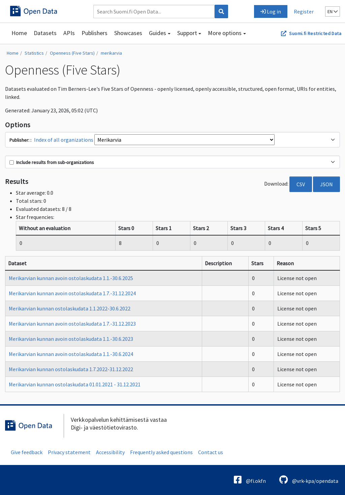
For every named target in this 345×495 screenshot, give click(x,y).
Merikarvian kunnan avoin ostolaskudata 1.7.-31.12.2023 (72, 323)
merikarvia (111, 53)
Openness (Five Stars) (72, 53)
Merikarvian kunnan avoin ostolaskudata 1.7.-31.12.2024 (72, 293)
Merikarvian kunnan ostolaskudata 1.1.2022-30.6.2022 (69, 308)
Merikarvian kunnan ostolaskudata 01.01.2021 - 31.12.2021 (74, 384)
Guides (157, 33)
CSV (300, 184)
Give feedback (26, 452)
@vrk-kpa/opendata (308, 479)
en (332, 11)
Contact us (210, 452)
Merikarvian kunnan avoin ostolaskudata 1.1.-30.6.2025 (71, 278)
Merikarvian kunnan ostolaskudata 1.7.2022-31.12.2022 (71, 369)
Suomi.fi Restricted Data (315, 33)
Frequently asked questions (161, 452)
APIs (69, 33)
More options (225, 33)
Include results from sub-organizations (51, 162)
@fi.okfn (250, 479)
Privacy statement (69, 452)
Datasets (45, 33)
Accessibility (110, 452)
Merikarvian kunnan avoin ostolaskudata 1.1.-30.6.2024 (71, 354)
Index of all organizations (63, 139)
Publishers (94, 33)
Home (19, 33)
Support (187, 33)
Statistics (34, 53)
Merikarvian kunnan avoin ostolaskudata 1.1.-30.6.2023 (71, 338)
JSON (326, 184)
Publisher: (19, 140)
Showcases (128, 33)
